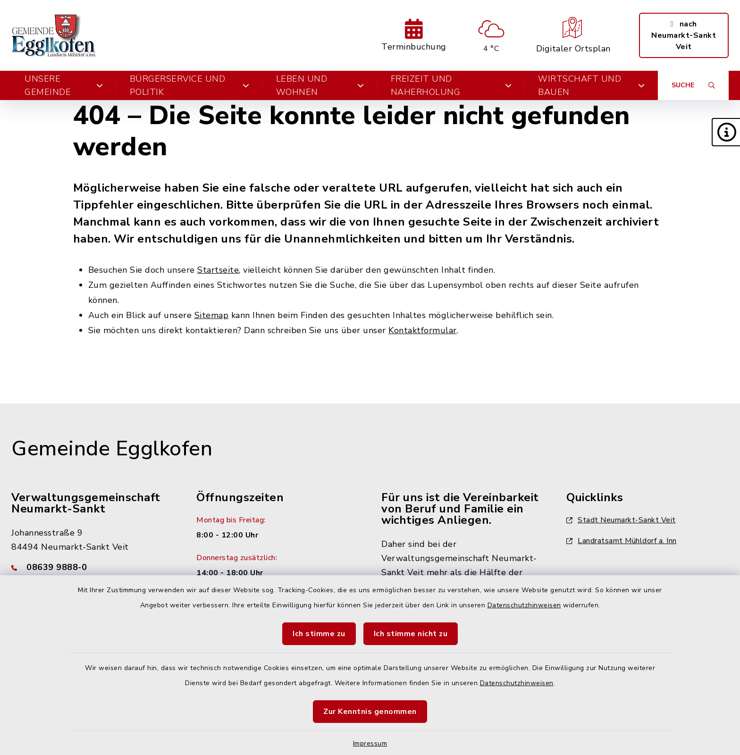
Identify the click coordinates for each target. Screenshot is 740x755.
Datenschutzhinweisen (524, 605)
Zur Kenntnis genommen (370, 711)
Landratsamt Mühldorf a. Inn (621, 541)
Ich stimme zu (319, 634)
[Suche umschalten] (693, 85)
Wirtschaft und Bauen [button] (591, 85)
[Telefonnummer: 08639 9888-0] (92, 567)
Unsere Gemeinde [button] (64, 85)
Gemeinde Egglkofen (111, 449)
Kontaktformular (422, 330)
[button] (726, 132)
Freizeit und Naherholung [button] (451, 85)
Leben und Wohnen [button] (320, 85)
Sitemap (211, 315)
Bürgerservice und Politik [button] (190, 85)
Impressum (370, 743)
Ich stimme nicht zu (411, 634)
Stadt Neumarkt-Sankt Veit (621, 520)
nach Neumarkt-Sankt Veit (683, 35)
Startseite (218, 270)
